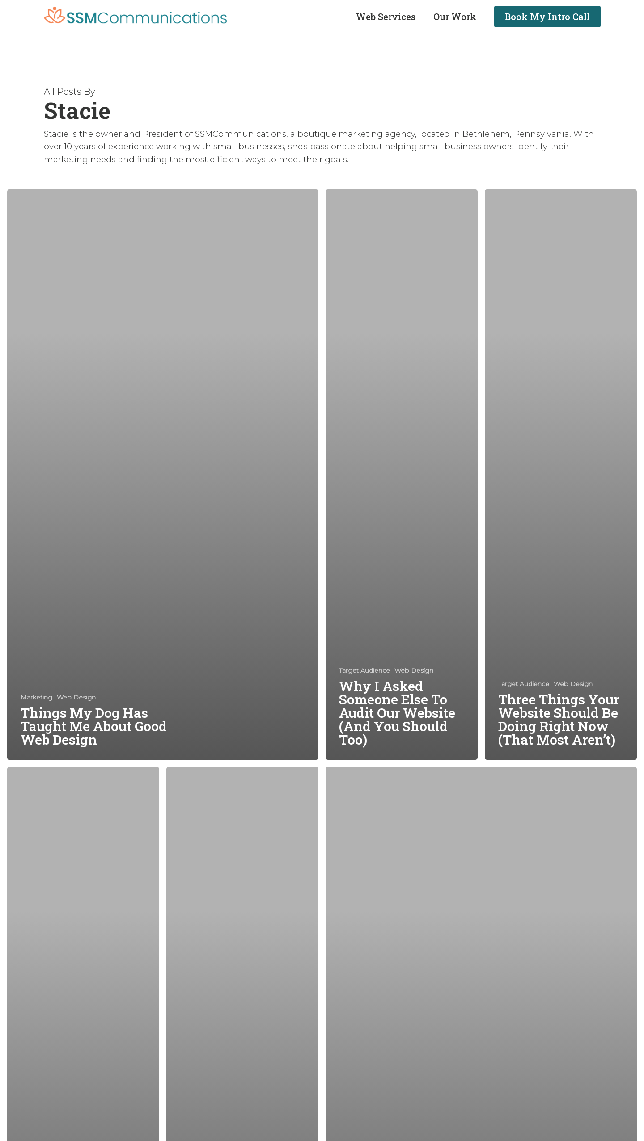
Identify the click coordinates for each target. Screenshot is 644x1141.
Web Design (76, 697)
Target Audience (364, 670)
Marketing (36, 697)
